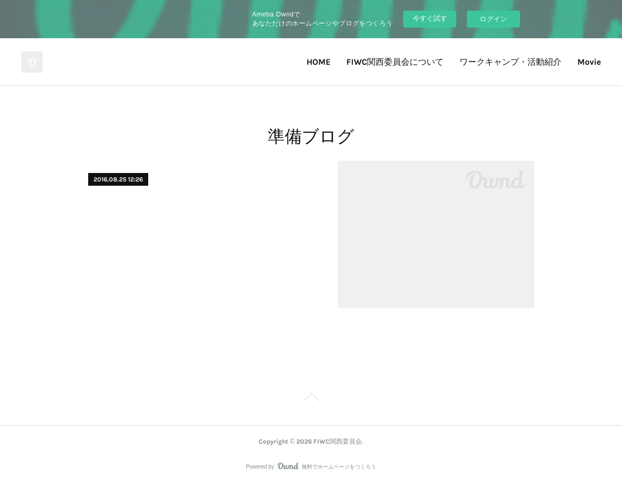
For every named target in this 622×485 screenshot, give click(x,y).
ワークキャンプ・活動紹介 (510, 62)
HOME (318, 62)
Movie (589, 62)
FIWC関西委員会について (395, 62)
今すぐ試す (430, 18)
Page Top (311, 399)
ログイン (493, 19)
